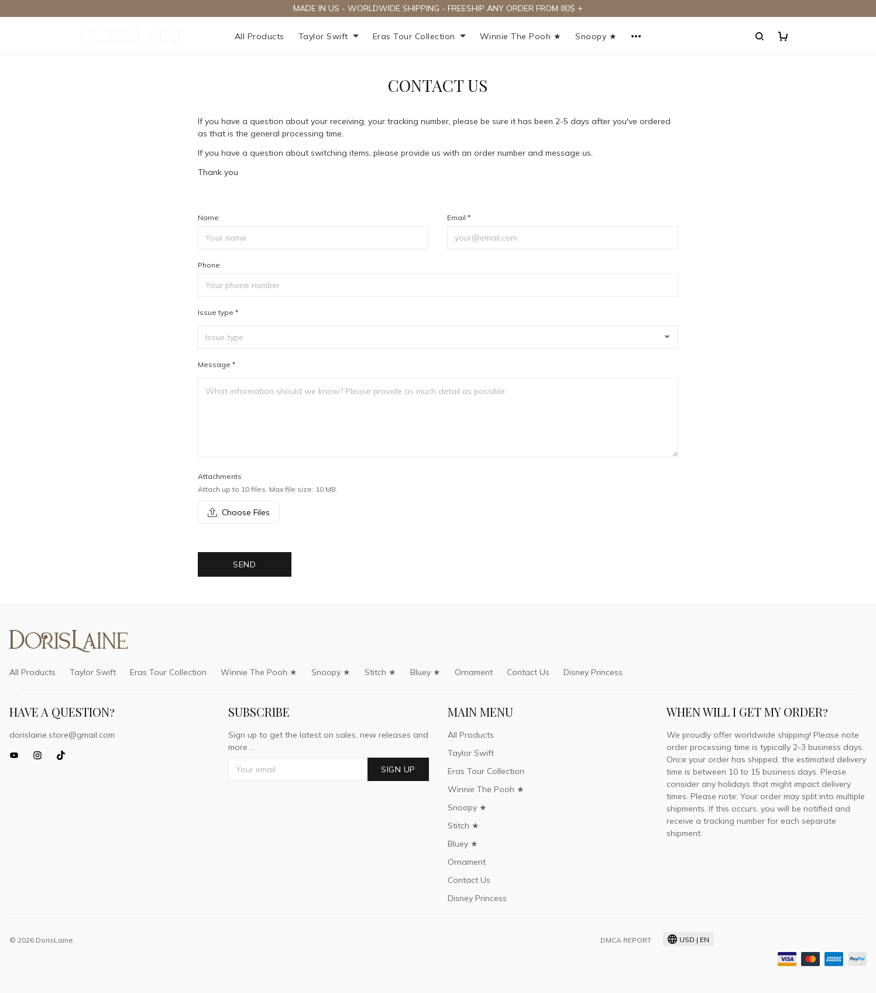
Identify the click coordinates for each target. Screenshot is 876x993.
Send (244, 564)
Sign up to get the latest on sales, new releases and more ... (328, 741)
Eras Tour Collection (419, 36)
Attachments (220, 476)
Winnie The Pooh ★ (521, 36)
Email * (458, 217)
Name (208, 217)
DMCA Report (625, 940)
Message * (216, 364)
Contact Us (528, 672)
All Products (259, 36)
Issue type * (218, 312)
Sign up (398, 769)
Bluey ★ (425, 672)
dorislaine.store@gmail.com (62, 735)
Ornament (474, 672)
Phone (209, 265)
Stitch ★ (380, 672)
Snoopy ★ (596, 36)
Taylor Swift (328, 36)
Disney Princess (593, 672)
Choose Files (239, 512)
